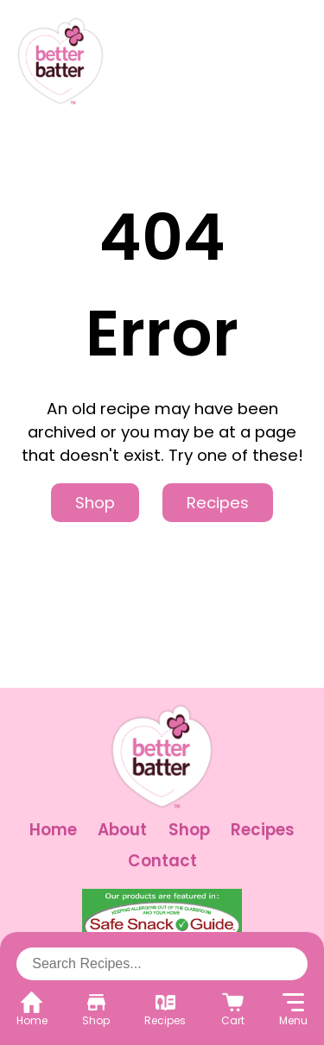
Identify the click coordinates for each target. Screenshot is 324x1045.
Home (53, 829)
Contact (162, 861)
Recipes (218, 502)
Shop (95, 502)
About (122, 829)
